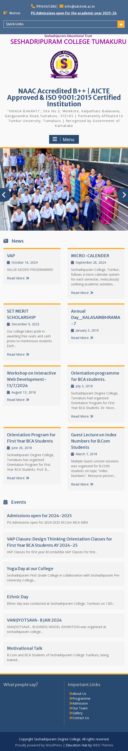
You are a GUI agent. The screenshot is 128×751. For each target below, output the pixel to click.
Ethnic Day (17, 596)
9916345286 (46, 6)
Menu (63, 139)
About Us (79, 693)
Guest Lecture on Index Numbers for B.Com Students (93, 441)
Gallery (77, 713)
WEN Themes (103, 745)
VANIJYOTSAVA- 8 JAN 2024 (34, 620)
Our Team (80, 708)
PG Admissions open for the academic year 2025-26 (74, 13)
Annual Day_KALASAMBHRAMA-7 (95, 317)
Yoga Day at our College (30, 568)
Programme (81, 698)
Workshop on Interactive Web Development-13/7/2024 (31, 379)
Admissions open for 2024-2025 (39, 515)
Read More (16, 278)
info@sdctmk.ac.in (80, 6)
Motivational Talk (24, 648)
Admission (80, 703)
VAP (11, 255)
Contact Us (80, 718)
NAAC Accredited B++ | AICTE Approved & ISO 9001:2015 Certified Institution (64, 97)
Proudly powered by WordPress (38, 745)
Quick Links (15, 24)
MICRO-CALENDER (90, 255)
